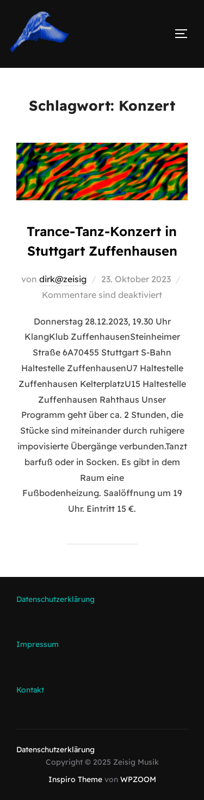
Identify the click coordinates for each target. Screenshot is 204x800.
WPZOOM (138, 779)
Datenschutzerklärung (55, 599)
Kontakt (30, 690)
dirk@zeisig (62, 279)
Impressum (37, 644)
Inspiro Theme (75, 779)
